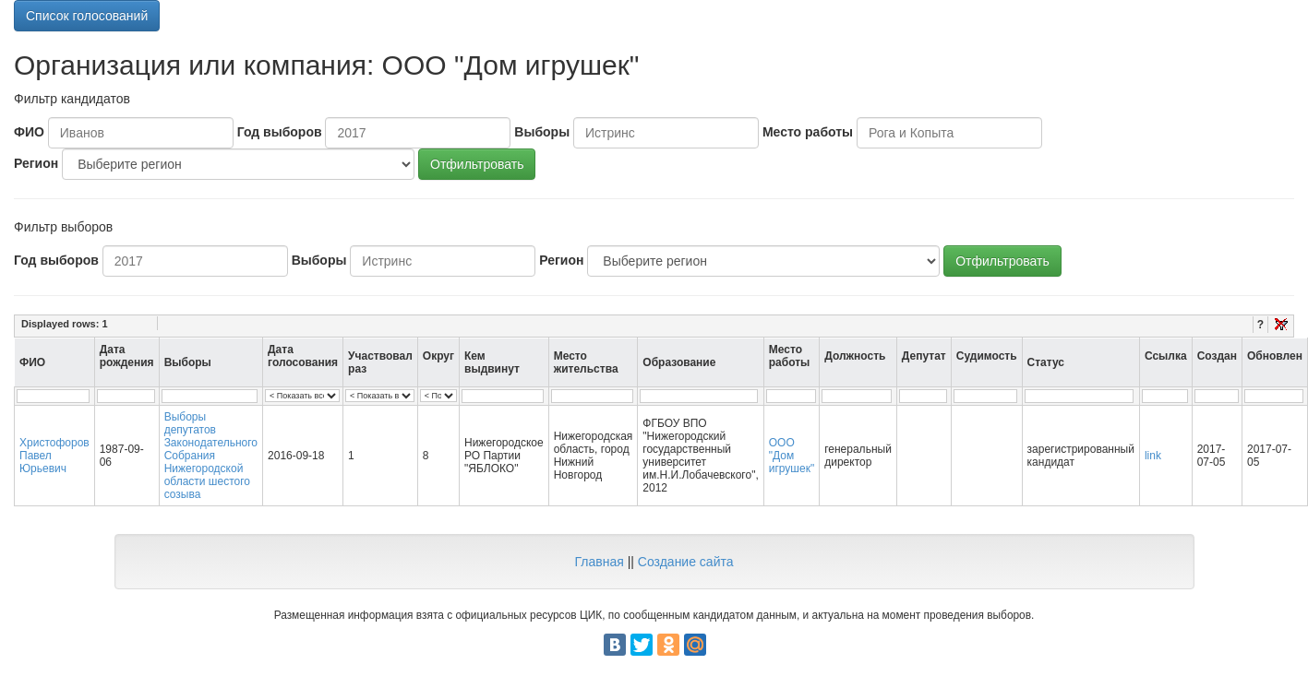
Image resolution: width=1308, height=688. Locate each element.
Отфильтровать (476, 164)
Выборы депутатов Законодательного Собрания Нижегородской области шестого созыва (211, 455)
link (1153, 455)
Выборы (542, 132)
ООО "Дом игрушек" (791, 455)
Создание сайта (686, 561)
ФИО (29, 132)
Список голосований (87, 15)
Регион (36, 163)
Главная (598, 561)
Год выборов (279, 132)
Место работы (807, 132)
